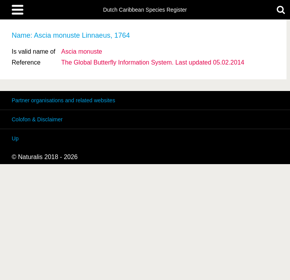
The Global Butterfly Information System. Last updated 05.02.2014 (152, 62)
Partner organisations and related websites (63, 100)
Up (15, 138)
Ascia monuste (81, 51)
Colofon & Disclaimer (37, 119)
